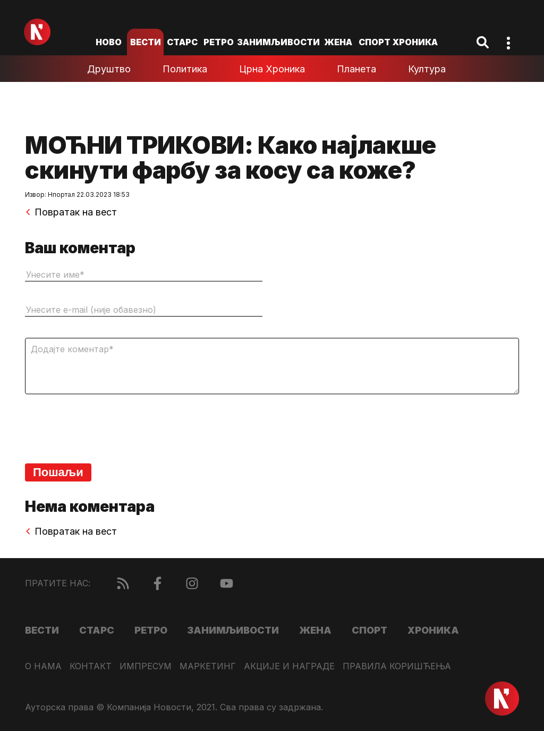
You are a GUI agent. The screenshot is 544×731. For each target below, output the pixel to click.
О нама (43, 666)
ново (109, 42)
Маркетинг (208, 666)
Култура (427, 68)
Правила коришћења (397, 666)
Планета (356, 68)
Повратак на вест (71, 212)
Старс (182, 42)
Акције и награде (289, 666)
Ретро (218, 42)
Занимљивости (278, 42)
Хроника (415, 42)
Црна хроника (272, 68)
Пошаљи (58, 472)
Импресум (146, 666)
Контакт (91, 666)
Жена (338, 42)
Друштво (109, 68)
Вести (145, 42)
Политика (185, 68)
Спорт (374, 42)
